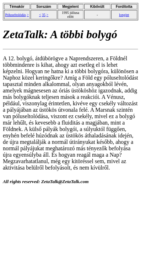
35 (43, 15)
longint (124, 15)
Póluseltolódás (15, 15)
